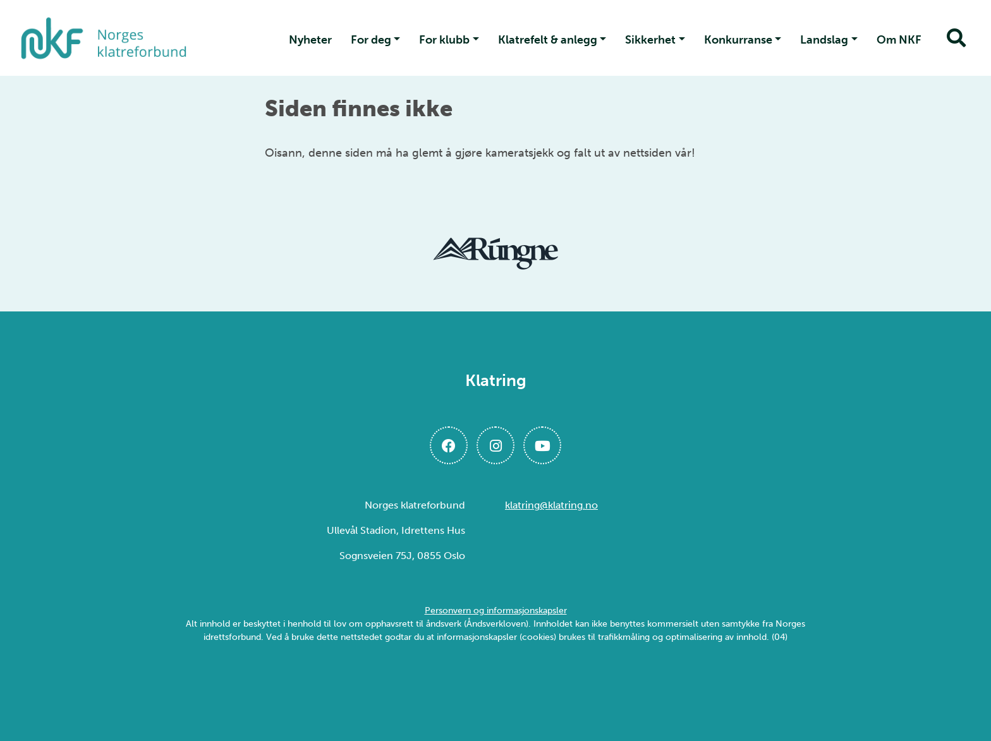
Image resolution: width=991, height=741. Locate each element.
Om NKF (899, 40)
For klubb (444, 40)
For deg (371, 40)
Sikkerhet (650, 40)
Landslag (824, 40)
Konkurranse (738, 40)
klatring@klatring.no (551, 505)
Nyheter (310, 40)
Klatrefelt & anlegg (547, 40)
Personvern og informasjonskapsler (496, 610)
